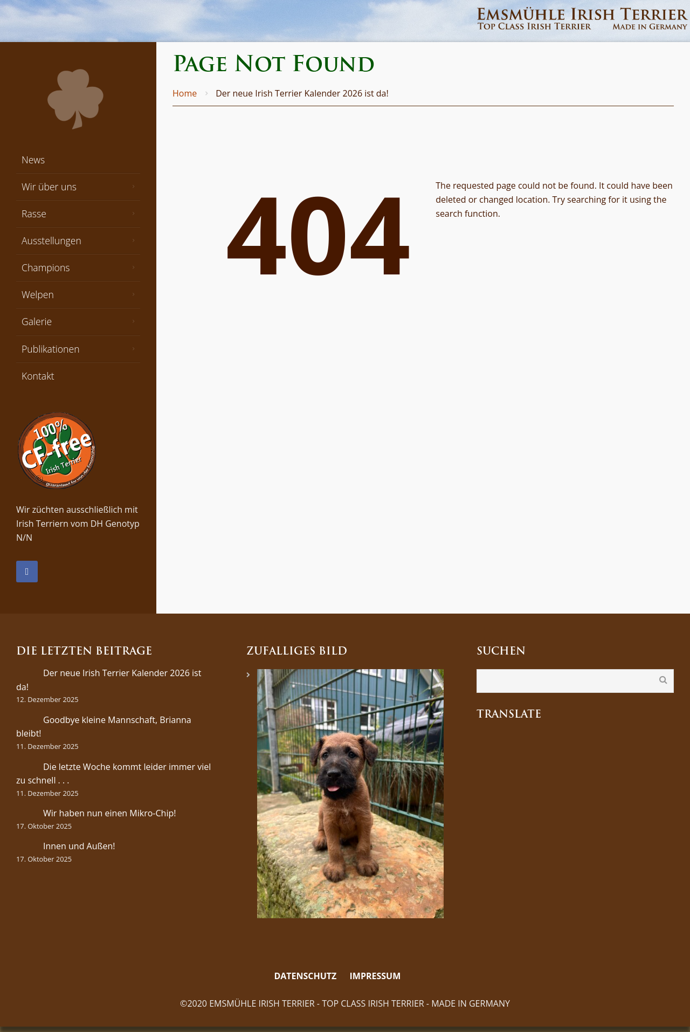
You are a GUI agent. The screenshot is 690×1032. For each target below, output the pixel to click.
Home (184, 93)
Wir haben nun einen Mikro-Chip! (109, 813)
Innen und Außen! (79, 846)
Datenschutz (305, 976)
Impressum (375, 976)
